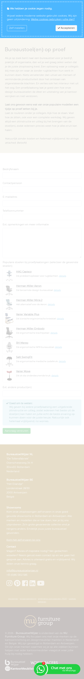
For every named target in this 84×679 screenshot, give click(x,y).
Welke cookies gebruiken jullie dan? (53, 19)
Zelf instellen (17, 27)
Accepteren (66, 27)
